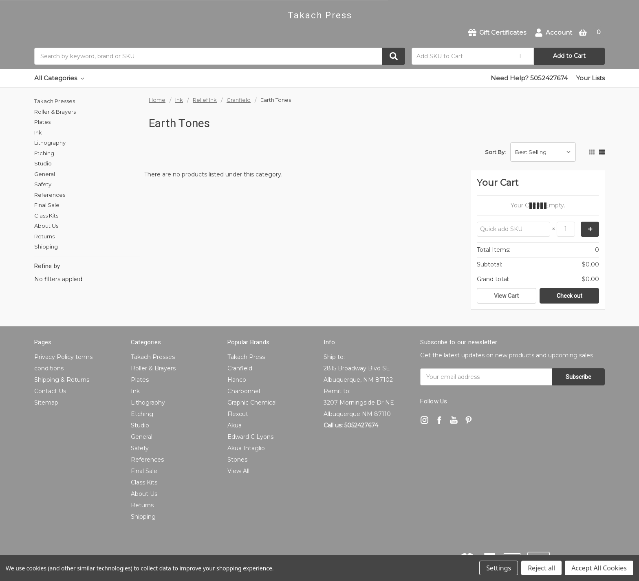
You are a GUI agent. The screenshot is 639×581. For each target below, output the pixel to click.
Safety (42, 184)
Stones (237, 459)
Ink (38, 132)
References (49, 194)
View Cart (506, 296)
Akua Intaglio (246, 448)
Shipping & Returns (61, 379)
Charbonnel (243, 391)
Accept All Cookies (599, 567)
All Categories (59, 78)
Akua (234, 425)
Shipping (46, 246)
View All (238, 471)
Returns (44, 236)
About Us (46, 225)
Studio (43, 163)
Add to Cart (569, 55)
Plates (42, 122)
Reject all (541, 567)
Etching (44, 153)
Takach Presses (54, 101)
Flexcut (237, 414)
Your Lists (590, 78)
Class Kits (46, 215)
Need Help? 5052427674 (529, 78)
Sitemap (46, 402)
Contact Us (50, 391)
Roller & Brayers (55, 111)
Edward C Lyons (250, 436)
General (44, 174)
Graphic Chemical (252, 402)
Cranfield (239, 368)
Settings (498, 567)
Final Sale (46, 205)
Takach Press (246, 357)
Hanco (236, 379)
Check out (569, 296)
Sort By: (495, 152)
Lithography (50, 142)
